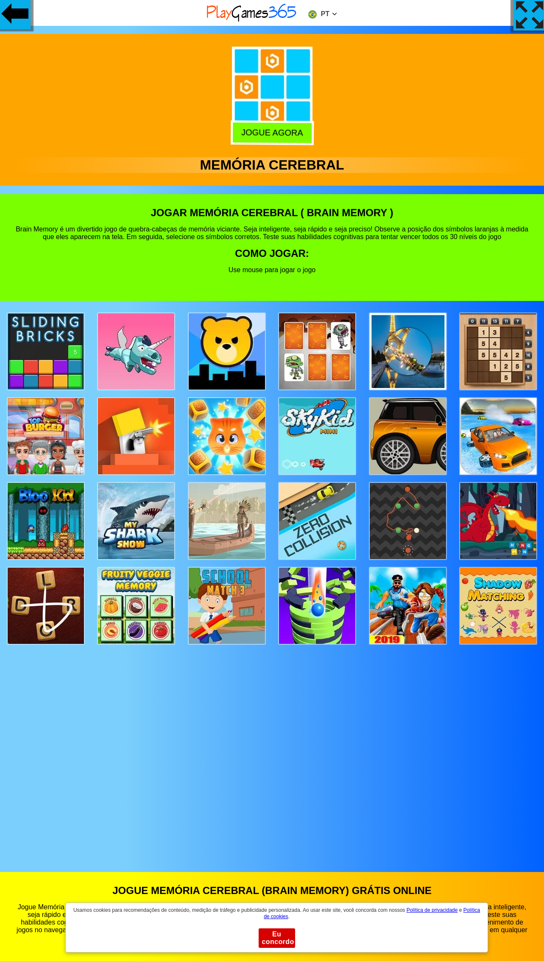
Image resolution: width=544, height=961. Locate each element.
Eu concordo (278, 937)
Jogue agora (272, 133)
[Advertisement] (272, 750)
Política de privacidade (432, 910)
